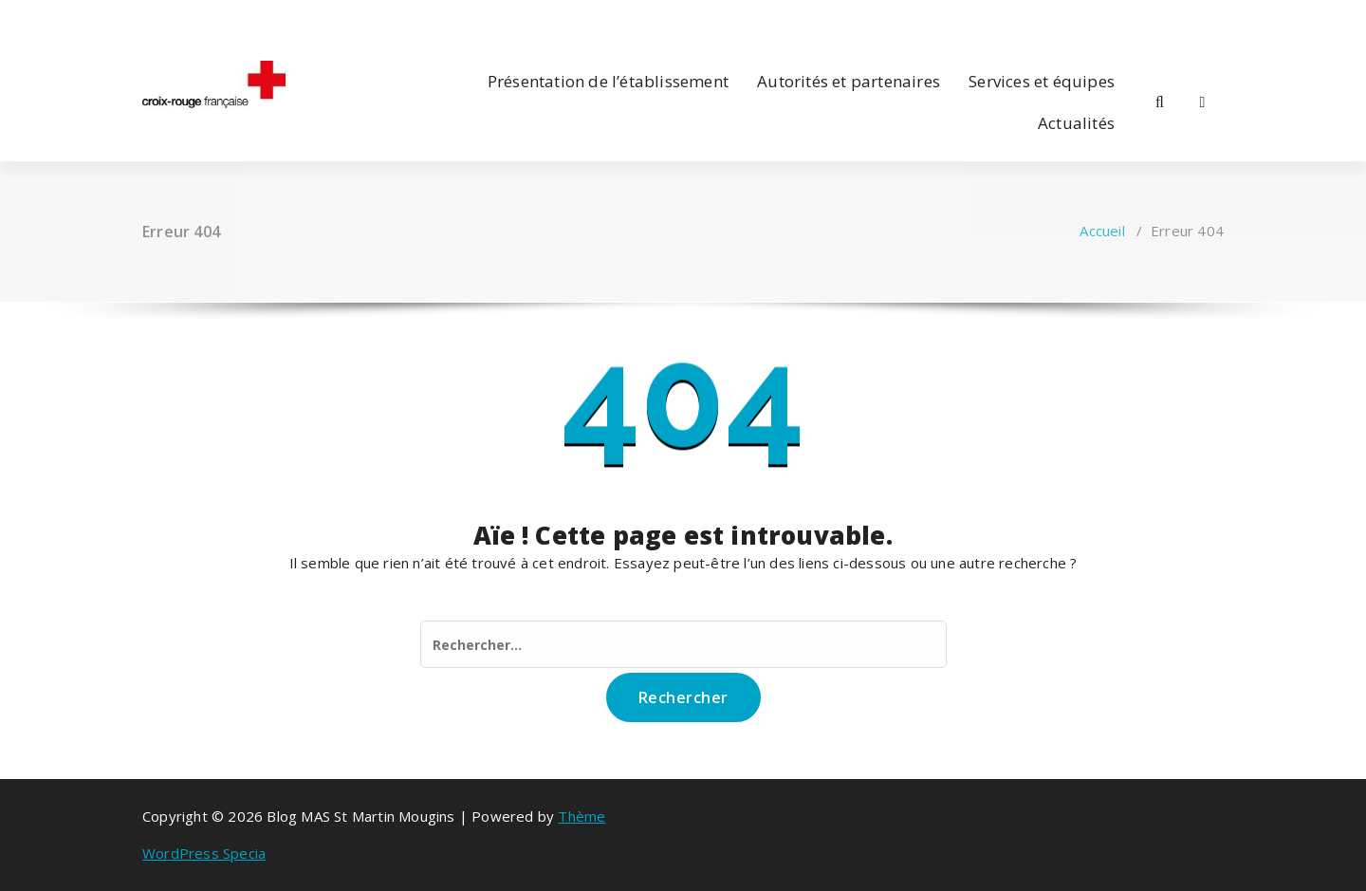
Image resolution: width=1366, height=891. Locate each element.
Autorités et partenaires (848, 81)
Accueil (1102, 230)
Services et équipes (1042, 81)
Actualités (1076, 123)
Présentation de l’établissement (608, 81)
